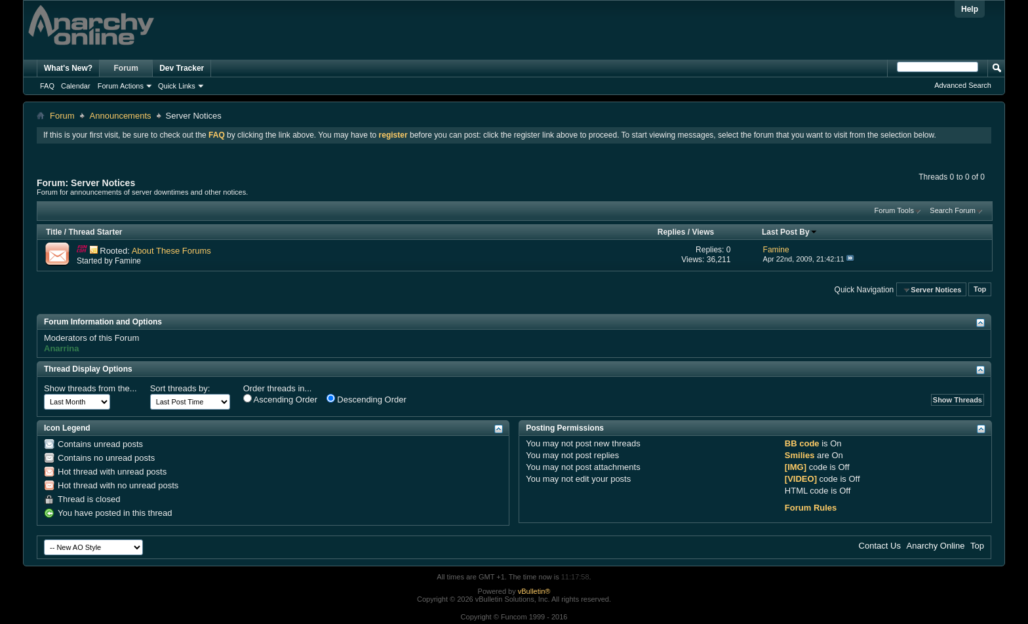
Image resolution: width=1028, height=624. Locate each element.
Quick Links (176, 86)
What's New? (68, 68)
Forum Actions (121, 86)
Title (54, 232)
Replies (672, 232)
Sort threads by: (180, 388)
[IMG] (795, 467)
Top (980, 290)
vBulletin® (534, 591)
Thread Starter (95, 232)
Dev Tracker (181, 68)
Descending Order (366, 399)
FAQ (47, 86)
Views (703, 232)
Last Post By (790, 232)
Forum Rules (811, 508)
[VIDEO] (801, 479)
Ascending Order (280, 399)
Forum (126, 68)
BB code (802, 443)
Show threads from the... (90, 388)
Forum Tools (894, 210)
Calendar (75, 86)
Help (969, 9)
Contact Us (880, 546)
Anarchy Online (936, 546)
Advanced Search (962, 85)
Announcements (120, 116)
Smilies (800, 455)
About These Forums (171, 251)
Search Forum (953, 210)
